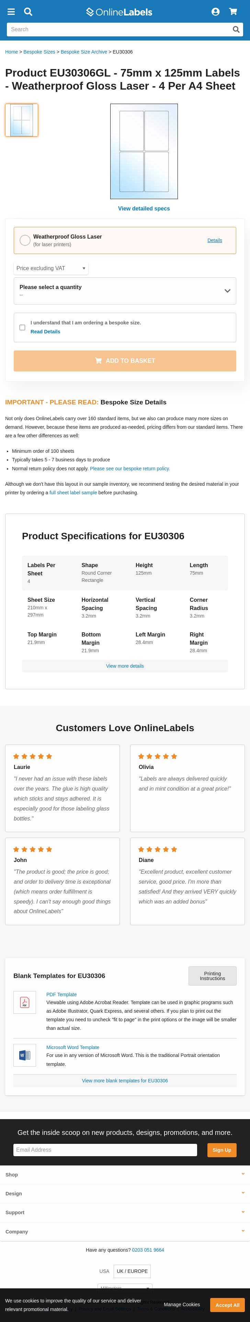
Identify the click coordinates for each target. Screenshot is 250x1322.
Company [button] (16, 1231)
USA (105, 1271)
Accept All (228, 1305)
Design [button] (13, 1193)
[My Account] (215, 12)
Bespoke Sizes (39, 52)
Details (214, 240)
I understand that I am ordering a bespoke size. (86, 328)
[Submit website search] (236, 29)
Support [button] (14, 1212)
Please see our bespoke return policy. (130, 468)
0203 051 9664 (148, 1250)
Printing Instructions (212, 976)
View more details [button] (125, 666)
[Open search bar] (28, 12)
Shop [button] (11, 1174)
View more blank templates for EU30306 (125, 1080)
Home (11, 52)
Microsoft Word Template (72, 1047)
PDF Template (61, 994)
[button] (11, 12)
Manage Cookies (182, 1304)
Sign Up (222, 1150)
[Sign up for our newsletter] (105, 1150)
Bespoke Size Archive (84, 52)
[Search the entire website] (125, 29)
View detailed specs (144, 208)
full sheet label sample (73, 492)
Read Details (45, 331)
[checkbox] (22, 327)
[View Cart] (233, 12)
